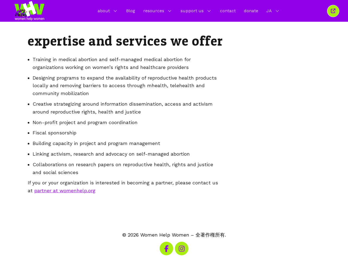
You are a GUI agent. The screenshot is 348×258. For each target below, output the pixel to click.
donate (251, 10)
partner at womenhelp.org (64, 190)
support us (196, 10)
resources (157, 10)
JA (273, 10)
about (108, 10)
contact (228, 10)
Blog (130, 10)
